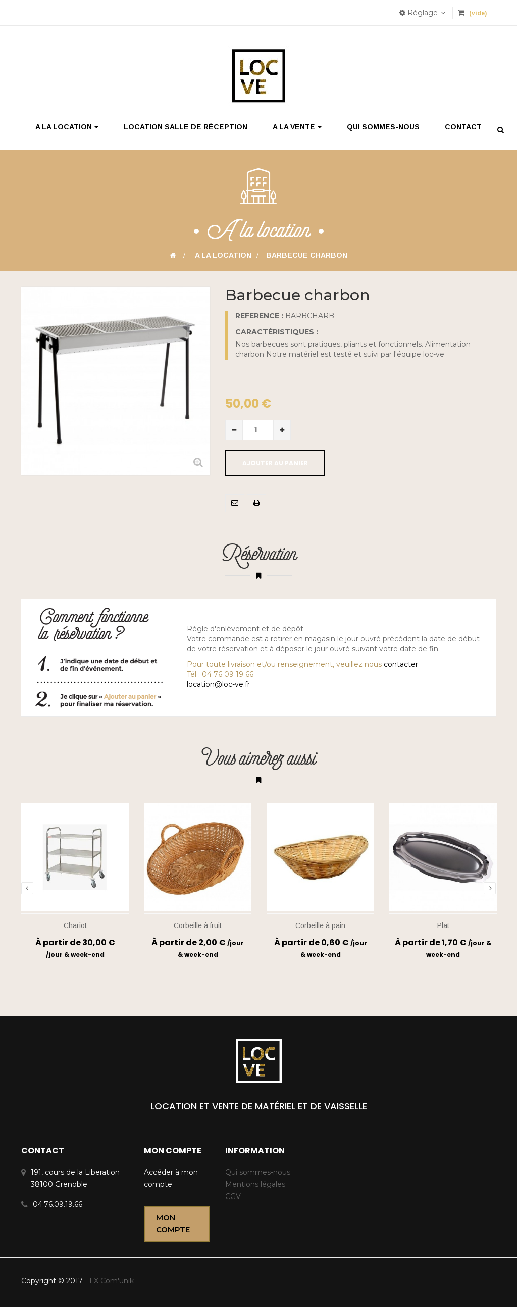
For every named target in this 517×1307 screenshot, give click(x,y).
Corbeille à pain (320, 925)
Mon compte (173, 1223)
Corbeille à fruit (198, 925)
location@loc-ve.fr (218, 684)
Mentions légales (255, 1184)
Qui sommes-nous (257, 1172)
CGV (233, 1196)
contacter (401, 664)
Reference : (259, 315)
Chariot (75, 925)
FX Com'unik (110, 1280)
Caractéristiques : (276, 331)
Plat (443, 925)
